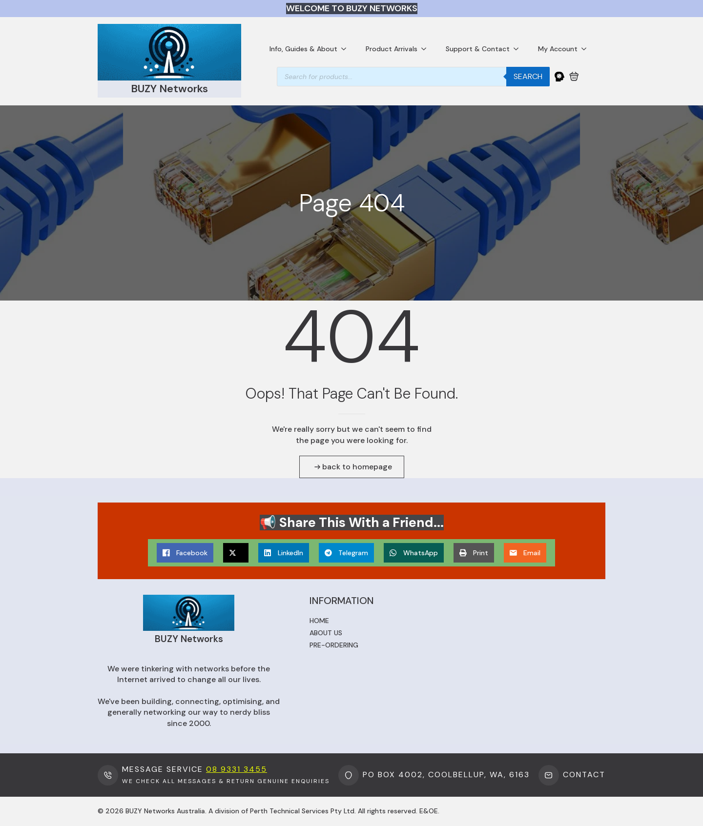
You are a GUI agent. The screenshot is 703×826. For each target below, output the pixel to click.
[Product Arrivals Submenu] (426, 49)
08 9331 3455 (236, 769)
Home (319, 620)
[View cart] (574, 76)
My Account (558, 48)
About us (326, 632)
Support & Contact (478, 48)
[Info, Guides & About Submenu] (346, 49)
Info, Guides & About (303, 48)
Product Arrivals (391, 48)
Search (528, 76)
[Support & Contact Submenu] (519, 49)
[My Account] (559, 76)
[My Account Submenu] (587, 49)
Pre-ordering (334, 645)
